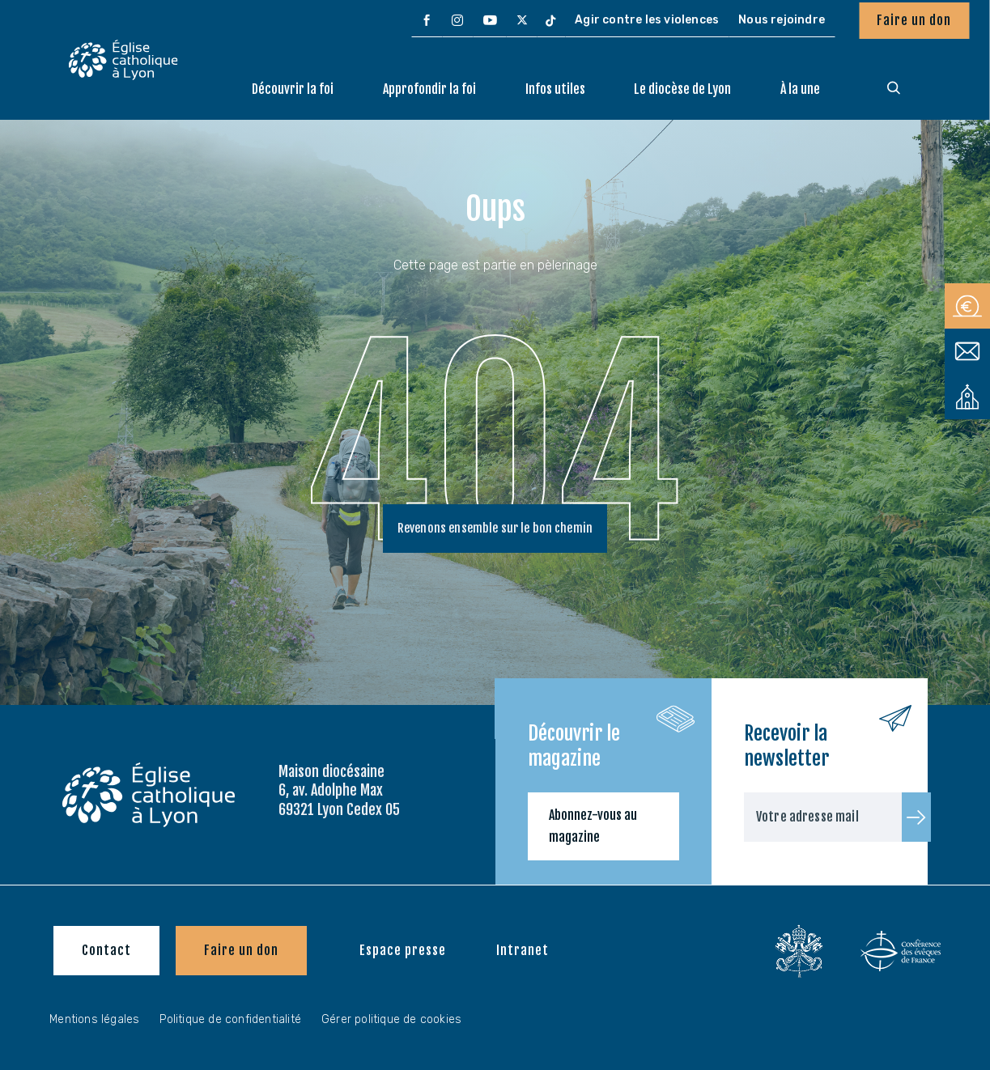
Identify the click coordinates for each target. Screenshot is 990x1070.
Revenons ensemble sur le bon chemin (495, 531)
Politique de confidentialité (230, 1019)
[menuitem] (426, 21)
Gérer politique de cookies (391, 1019)
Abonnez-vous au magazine (593, 826)
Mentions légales (94, 1019)
